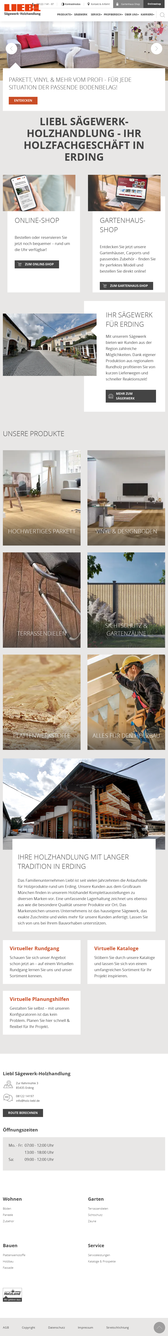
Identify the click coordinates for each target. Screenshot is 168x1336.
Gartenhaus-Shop (128, 4)
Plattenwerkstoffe (14, 1263)
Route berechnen (23, 1121)
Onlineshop (154, 4)
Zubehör (8, 1230)
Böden (7, 1217)
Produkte (64, 14)
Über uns (131, 14)
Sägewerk (80, 14)
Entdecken (23, 100)
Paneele (8, 1223)
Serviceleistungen (99, 1263)
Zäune (92, 1230)
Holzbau (8, 1270)
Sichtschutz (95, 1223)
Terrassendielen (98, 1217)
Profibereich (112, 14)
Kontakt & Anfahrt (98, 4)
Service (95, 14)
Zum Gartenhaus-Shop (129, 286)
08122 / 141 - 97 (43, 4)
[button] (156, 48)
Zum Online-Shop (39, 264)
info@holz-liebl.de (28, 1109)
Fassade (8, 1276)
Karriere (147, 14)
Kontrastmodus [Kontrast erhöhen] (72, 4)
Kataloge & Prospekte (102, 1270)
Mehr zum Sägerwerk (125, 404)
